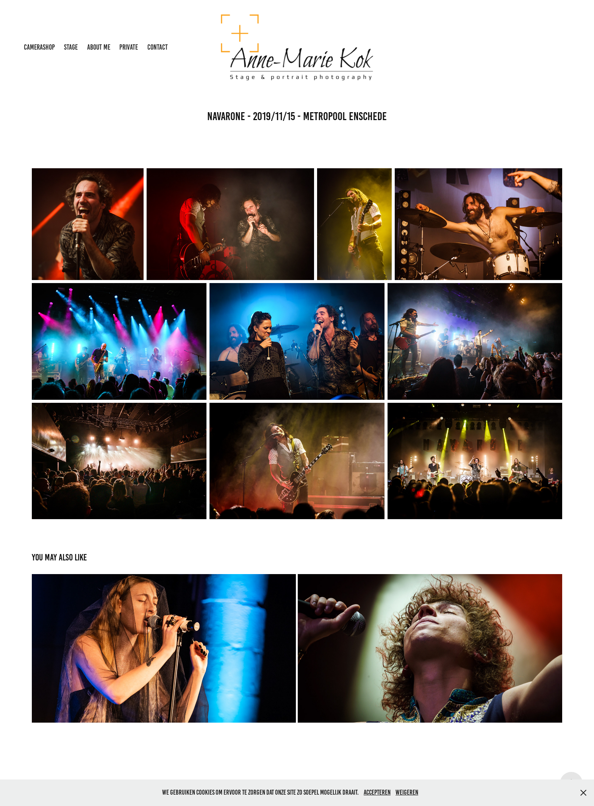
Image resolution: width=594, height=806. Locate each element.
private (128, 47)
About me (98, 47)
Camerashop (39, 47)
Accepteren (377, 792)
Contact (157, 47)
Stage (71, 47)
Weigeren (406, 792)
